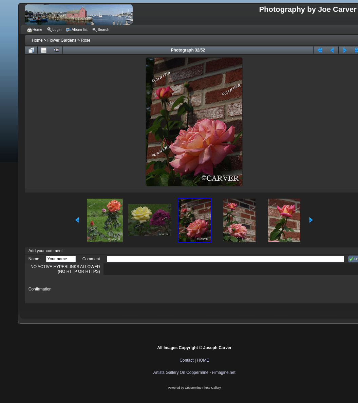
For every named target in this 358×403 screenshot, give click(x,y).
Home (37, 40)
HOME (203, 360)
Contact (186, 360)
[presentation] (158, 289)
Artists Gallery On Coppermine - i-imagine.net (194, 372)
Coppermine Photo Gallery (203, 387)
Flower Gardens (61, 40)
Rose (86, 40)
